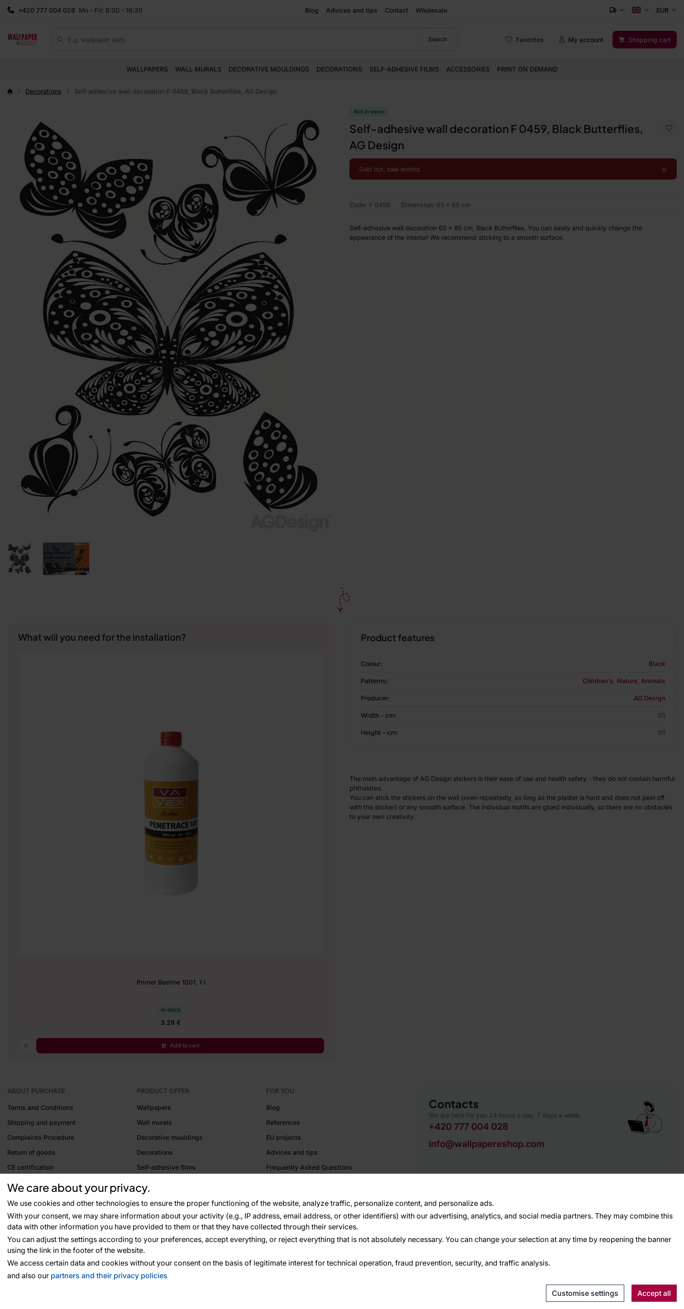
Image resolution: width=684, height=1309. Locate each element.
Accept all (654, 1293)
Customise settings (585, 1293)
